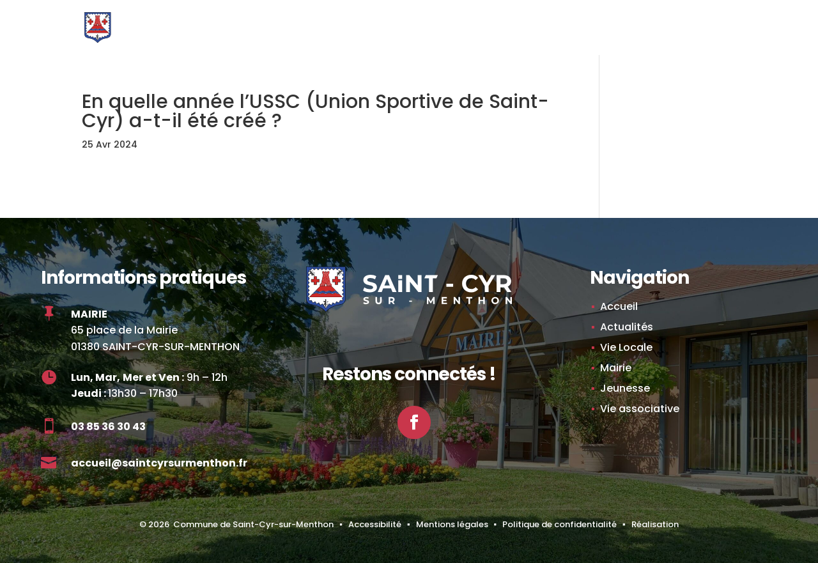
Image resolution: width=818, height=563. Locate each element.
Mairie (615, 367)
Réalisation (655, 524)
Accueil (619, 306)
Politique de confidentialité (559, 524)
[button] (694, 37)
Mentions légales (452, 524)
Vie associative (639, 408)
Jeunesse (625, 388)
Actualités (626, 327)
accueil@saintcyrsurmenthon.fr (159, 463)
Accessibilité (374, 524)
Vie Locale (626, 347)
